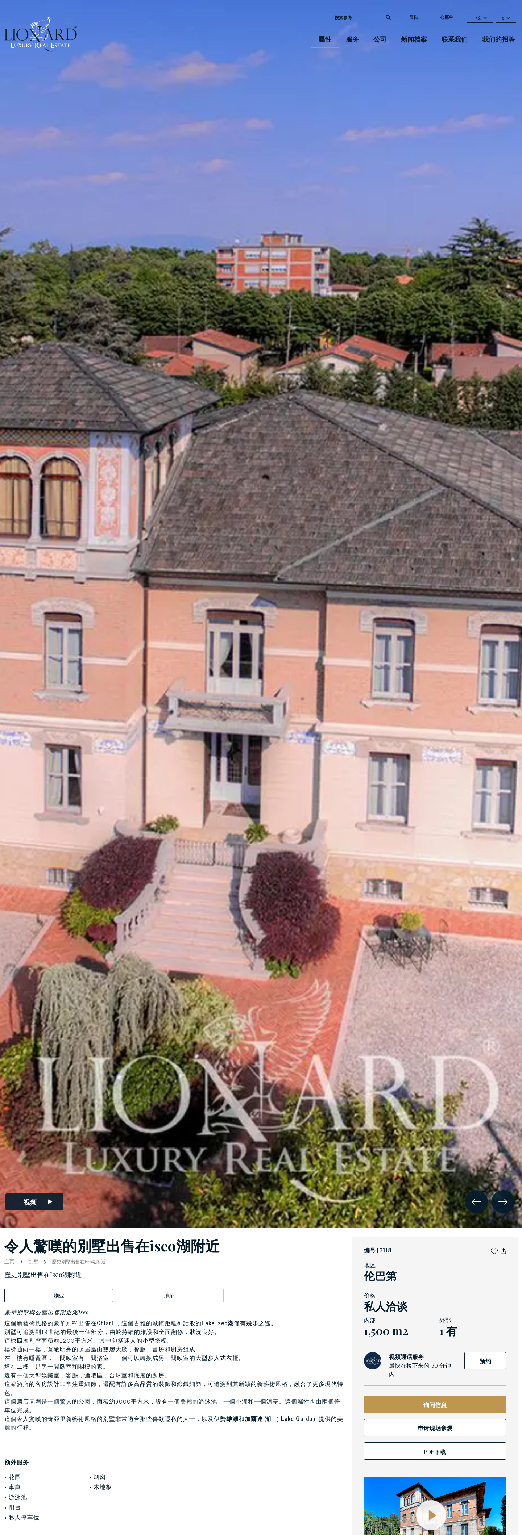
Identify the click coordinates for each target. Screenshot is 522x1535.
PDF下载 (435, 1451)
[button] (494, 1250)
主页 (10, 1261)
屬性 (324, 38)
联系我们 (455, 38)
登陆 (414, 17)
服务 (352, 38)
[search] (388, 17)
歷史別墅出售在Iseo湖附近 (78, 1261)
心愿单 (446, 17)
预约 (485, 1360)
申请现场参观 (435, 1427)
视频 (38, 1202)
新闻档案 (414, 38)
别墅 (33, 1261)
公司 (379, 38)
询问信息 (435, 1404)
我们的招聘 (498, 38)
